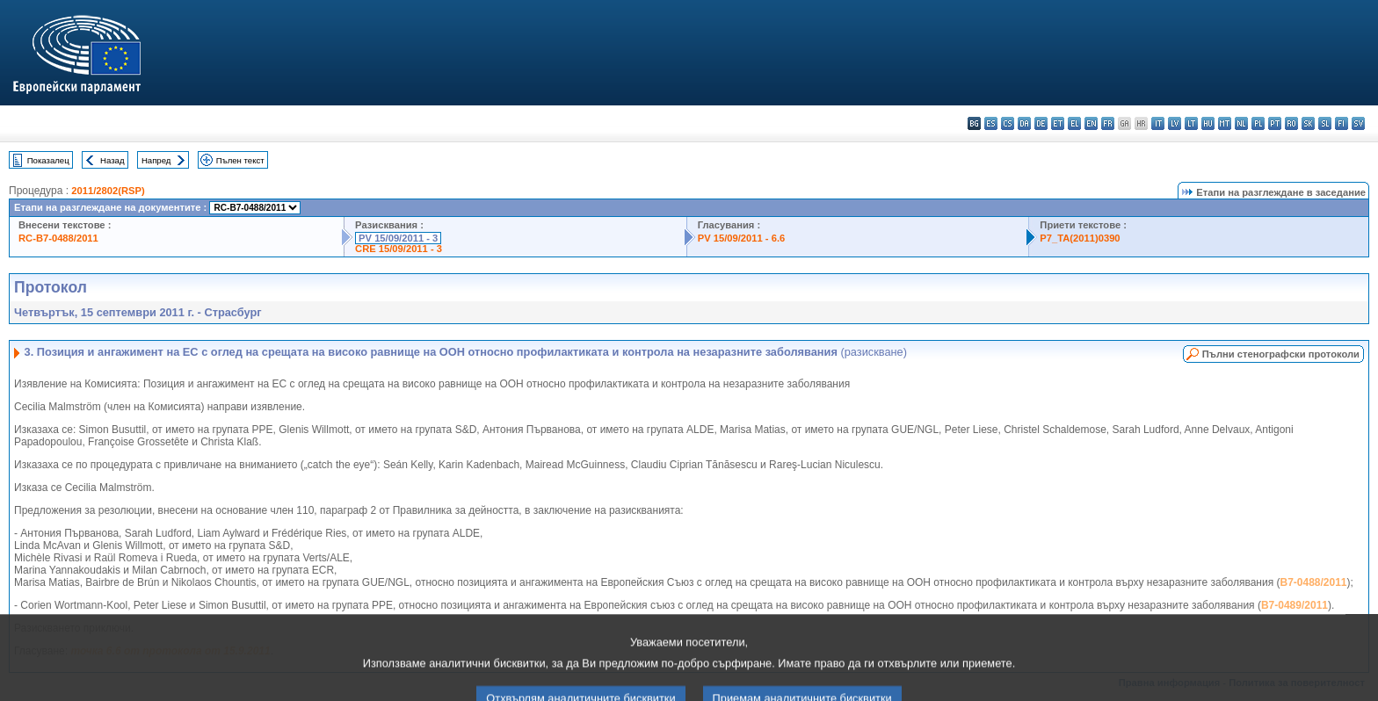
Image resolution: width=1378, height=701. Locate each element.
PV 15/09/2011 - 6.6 (742, 238)
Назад (112, 160)
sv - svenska (1358, 123)
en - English (1091, 123)
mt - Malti (1224, 123)
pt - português (1274, 123)
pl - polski (1258, 123)
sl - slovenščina (1324, 123)
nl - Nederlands (1241, 123)
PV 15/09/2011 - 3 (398, 238)
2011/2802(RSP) (107, 190)
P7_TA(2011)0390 (1080, 238)
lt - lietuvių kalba (1191, 123)
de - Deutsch (1041, 123)
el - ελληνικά (1074, 123)
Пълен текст (240, 160)
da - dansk (1024, 123)
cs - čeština (1007, 123)
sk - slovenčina (1308, 123)
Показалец (48, 160)
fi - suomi (1341, 123)
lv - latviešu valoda (1174, 123)
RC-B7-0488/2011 (58, 238)
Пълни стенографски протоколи (1281, 354)
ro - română (1291, 123)
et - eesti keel (1057, 123)
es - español (990, 123)
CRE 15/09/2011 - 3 (398, 248)
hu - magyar (1208, 123)
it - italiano (1157, 123)
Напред (156, 160)
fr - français (1107, 123)
